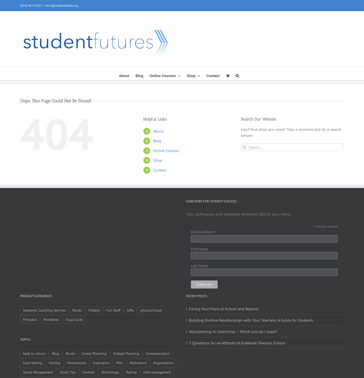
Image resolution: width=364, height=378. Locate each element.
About (158, 131)
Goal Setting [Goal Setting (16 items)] (32, 362)
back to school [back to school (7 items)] (34, 353)
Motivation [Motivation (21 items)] (138, 362)
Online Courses (166, 150)
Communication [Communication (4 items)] (158, 353)
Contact (159, 170)
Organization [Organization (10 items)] (163, 362)
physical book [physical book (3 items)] (151, 310)
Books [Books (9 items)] (77, 310)
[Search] (244, 147)
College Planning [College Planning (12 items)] (126, 353)
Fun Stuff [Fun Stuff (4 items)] (113, 310)
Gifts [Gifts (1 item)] (130, 310)
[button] (237, 75)
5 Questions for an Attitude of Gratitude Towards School (237, 342)
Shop (157, 160)
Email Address (204, 232)
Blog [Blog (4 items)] (55, 353)
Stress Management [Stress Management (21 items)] (38, 372)
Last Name (199, 266)
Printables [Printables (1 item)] (51, 319)
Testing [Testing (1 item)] (131, 372)
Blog (157, 140)
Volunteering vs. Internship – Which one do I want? (233, 331)
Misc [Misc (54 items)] (119, 362)
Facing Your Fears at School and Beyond (223, 308)
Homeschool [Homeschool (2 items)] (76, 362)
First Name (199, 249)
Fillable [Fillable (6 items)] (94, 310)
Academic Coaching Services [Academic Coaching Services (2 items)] (44, 310)
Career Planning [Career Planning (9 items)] (94, 353)
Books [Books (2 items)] (70, 353)
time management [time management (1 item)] (157, 372)
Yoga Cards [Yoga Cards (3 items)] (74, 319)
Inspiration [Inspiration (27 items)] (101, 362)
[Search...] (292, 147)
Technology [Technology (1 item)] (110, 372)
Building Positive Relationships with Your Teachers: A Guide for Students (251, 320)
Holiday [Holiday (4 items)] (55, 362)
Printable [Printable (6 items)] (30, 319)
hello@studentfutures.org (61, 5)
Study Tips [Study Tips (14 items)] (68, 372)
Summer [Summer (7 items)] (88, 372)
